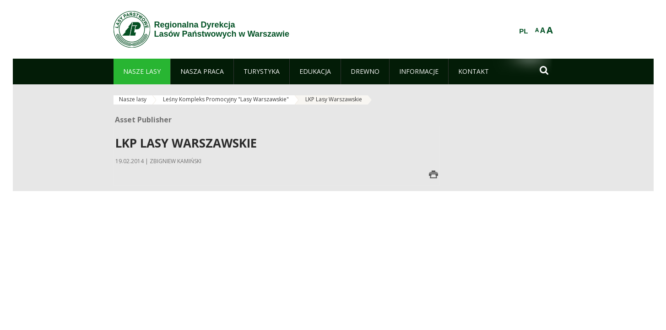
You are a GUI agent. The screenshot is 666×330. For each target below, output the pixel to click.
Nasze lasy (132, 99)
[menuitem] (142, 71)
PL (523, 31)
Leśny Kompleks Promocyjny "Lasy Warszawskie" (226, 99)
